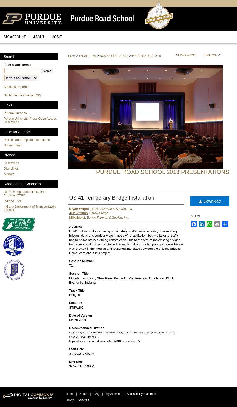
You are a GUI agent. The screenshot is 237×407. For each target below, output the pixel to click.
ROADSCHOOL (109, 55)
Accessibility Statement (142, 394)
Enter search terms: (17, 65)
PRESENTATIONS (143, 55)
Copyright (83, 400)
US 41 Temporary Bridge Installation (111, 198)
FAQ (96, 394)
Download (210, 201)
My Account (113, 394)
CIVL (93, 55)
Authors (9, 174)
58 (159, 55)
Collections (11, 163)
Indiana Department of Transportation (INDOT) (30, 208)
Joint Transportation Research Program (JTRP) (24, 193)
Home (71, 55)
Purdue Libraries (15, 113)
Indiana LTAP (13, 201)
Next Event (210, 54)
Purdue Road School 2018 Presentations (162, 172)
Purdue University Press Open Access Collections (30, 120)
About (83, 394)
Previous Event (187, 54)
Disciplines (11, 168)
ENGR (83, 55)
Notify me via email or (22, 95)
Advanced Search (16, 87)
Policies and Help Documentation (27, 140)
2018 (125, 55)
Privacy (70, 400)
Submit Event (13, 145)
